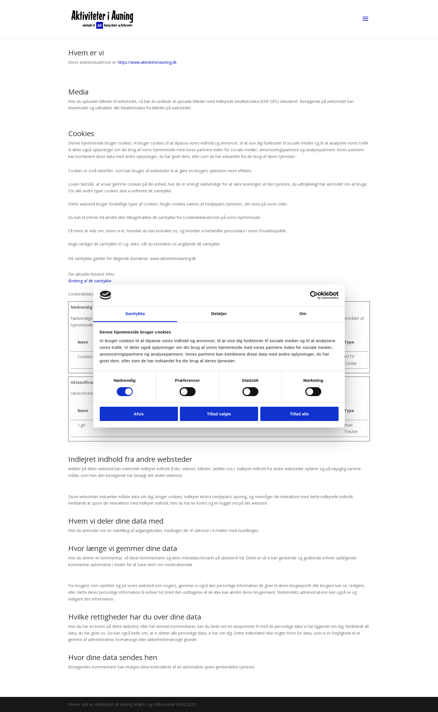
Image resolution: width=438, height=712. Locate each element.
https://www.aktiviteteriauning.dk (147, 62)
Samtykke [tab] (135, 313)
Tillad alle (299, 413)
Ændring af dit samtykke (89, 280)
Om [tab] (302, 313)
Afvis (139, 413)
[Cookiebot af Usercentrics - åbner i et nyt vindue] (314, 295)
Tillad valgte (219, 413)
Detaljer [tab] (219, 313)
